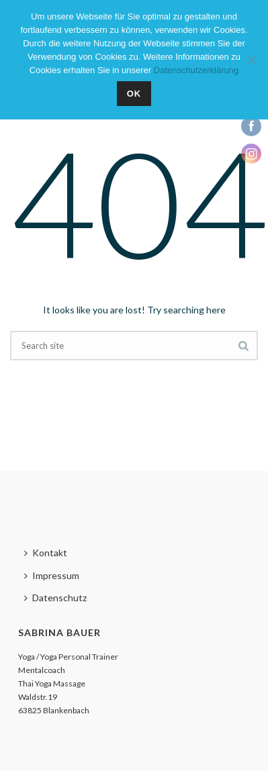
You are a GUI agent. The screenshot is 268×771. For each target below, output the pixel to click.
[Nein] (251, 59)
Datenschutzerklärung (196, 70)
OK (134, 94)
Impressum (51, 575)
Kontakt (45, 552)
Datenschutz (55, 597)
